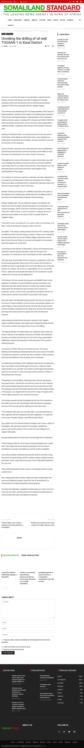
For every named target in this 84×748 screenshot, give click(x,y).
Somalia (27, 20)
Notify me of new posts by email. (14, 649)
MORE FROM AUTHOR (30, 555)
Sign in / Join (23, 1)
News (9, 31)
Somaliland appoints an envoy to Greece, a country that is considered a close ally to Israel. (46, 577)
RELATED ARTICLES (11, 555)
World (55, 20)
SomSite (43, 746)
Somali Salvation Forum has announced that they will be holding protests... (63, 83)
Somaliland (18, 20)
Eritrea (62, 20)
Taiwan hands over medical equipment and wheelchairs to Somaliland (12, 525)
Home (10, 20)
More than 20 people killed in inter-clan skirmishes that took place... (62, 256)
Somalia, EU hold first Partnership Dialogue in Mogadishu (9, 575)
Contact (11, 25)
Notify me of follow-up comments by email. (17, 647)
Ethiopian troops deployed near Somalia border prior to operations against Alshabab (19, 692)
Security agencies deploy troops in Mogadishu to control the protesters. (63, 152)
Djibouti (34, 20)
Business (70, 20)
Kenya (49, 20)
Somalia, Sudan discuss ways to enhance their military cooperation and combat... (64, 240)
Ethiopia (42, 20)
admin (6, 46)
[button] (79, 20)
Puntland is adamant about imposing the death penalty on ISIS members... (63, 137)
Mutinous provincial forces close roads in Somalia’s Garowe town (42, 524)
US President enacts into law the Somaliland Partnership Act (47, 695)
